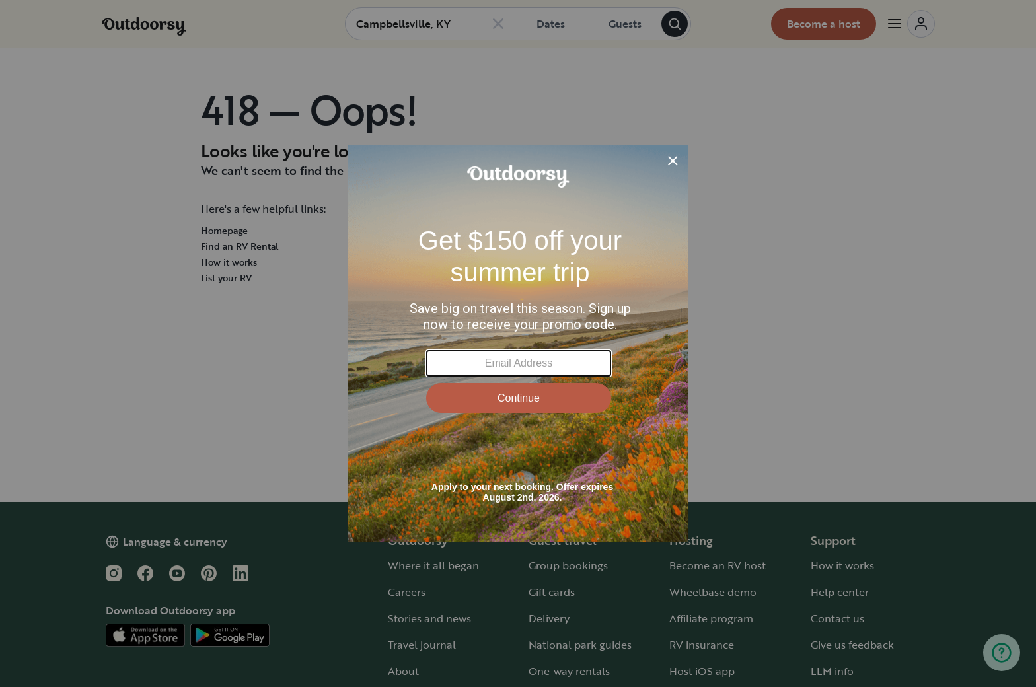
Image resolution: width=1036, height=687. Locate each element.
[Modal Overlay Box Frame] (518, 343)
